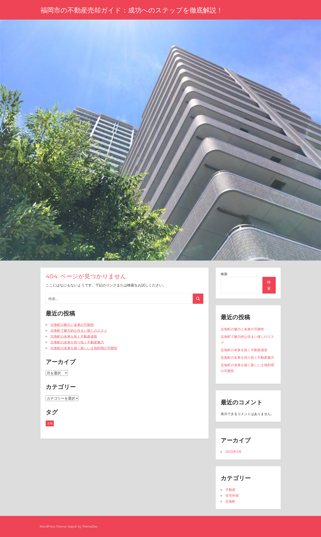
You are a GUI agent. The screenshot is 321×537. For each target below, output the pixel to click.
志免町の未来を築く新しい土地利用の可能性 (83, 348)
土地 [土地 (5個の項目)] (50, 423)
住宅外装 (232, 495)
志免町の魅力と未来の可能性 (72, 324)
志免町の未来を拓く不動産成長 (73, 336)
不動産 (230, 489)
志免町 (230, 501)
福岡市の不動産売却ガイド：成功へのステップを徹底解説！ (131, 10)
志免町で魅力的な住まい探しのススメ (78, 330)
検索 (224, 274)
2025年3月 (233, 451)
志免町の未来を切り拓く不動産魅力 (77, 342)
